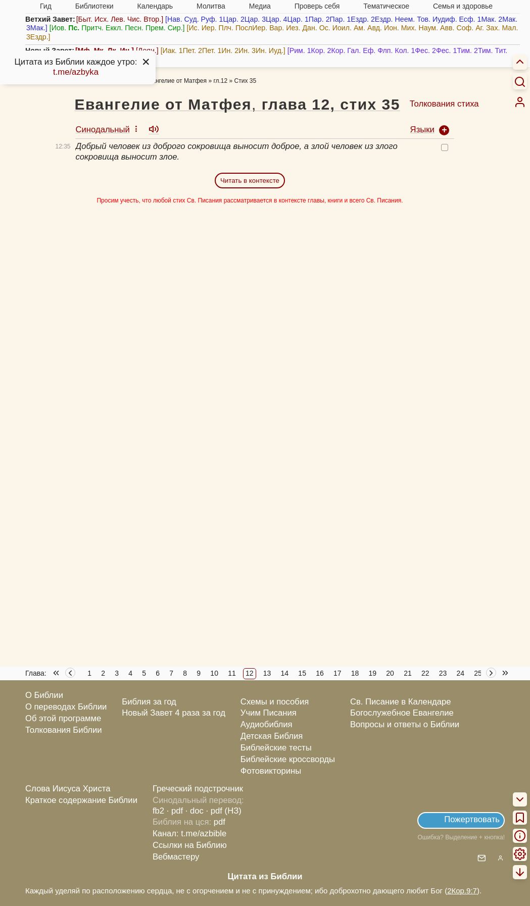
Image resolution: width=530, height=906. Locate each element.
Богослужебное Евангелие (402, 713)
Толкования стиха (444, 104)
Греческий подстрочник (198, 788)
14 (285, 673)
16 (320, 673)
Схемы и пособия (274, 702)
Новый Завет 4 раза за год (173, 713)
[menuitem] (520, 102)
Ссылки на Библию (190, 845)
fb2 (158, 811)
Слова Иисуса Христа (67, 788)
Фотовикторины (270, 771)
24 (461, 673)
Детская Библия (271, 736)
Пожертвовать (472, 819)
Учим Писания (268, 713)
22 (425, 673)
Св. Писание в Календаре (400, 702)
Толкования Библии (63, 730)
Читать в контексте (249, 180)
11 (232, 673)
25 (478, 673)
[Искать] (520, 81)
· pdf (175, 811)
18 (355, 673)
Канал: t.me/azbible (189, 833)
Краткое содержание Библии (81, 800)
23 (443, 673)
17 (337, 673)
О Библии (44, 695)
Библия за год (149, 702)
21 (408, 673)
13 (267, 673)
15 (302, 673)
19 (373, 673)
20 (390, 673)
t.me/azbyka (76, 72)
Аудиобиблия (266, 724)
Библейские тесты (276, 747)
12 (250, 673)
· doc (194, 811)
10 (214, 673)
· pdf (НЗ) (224, 811)
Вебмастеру (176, 857)
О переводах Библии (66, 707)
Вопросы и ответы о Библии (404, 724)
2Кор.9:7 (462, 890)
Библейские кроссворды (287, 759)
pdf (219, 822)
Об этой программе (63, 718)
